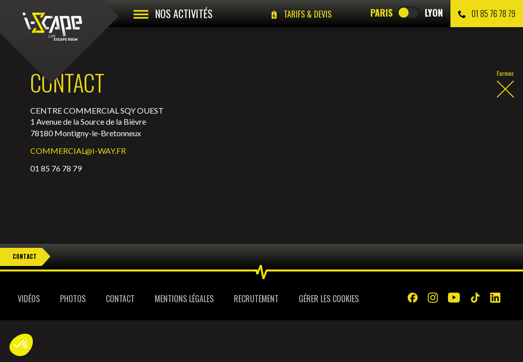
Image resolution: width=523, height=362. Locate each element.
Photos (73, 299)
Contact (25, 256)
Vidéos (29, 299)
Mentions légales (184, 299)
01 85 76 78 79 (486, 14)
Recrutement (256, 299)
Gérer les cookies (329, 299)
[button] (21, 345)
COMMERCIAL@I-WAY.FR (78, 150)
